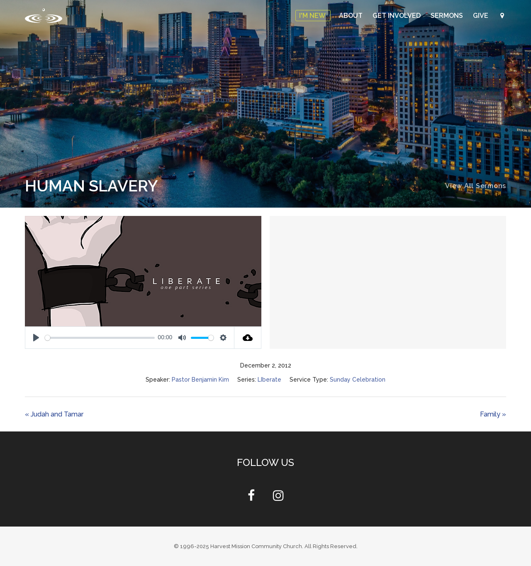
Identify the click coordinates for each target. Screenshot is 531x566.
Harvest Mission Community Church (256, 546)
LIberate (269, 379)
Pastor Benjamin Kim (200, 379)
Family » (493, 414)
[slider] (100, 338)
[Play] (36, 337)
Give (481, 16)
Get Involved (397, 16)
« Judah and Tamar (54, 414)
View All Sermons (475, 186)
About (351, 16)
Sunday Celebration (357, 379)
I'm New (313, 16)
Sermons (448, 16)
